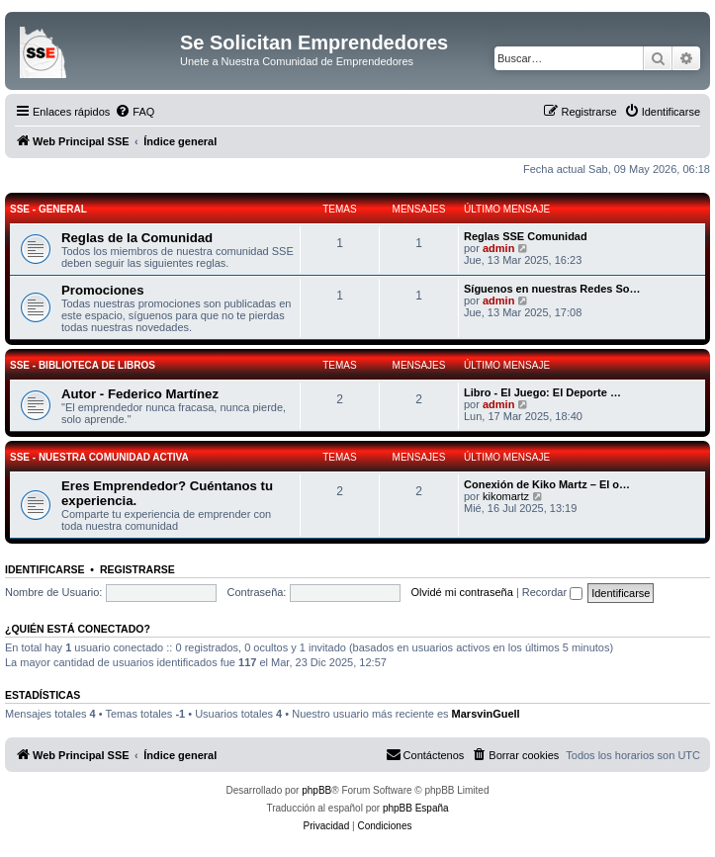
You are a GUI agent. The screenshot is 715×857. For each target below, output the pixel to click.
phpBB (316, 790)
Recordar (552, 592)
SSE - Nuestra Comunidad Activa (99, 457)
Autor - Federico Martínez (140, 393)
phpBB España (416, 808)
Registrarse (137, 569)
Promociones (102, 290)
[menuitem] (134, 112)
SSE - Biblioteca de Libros (82, 365)
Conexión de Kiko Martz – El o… (547, 484)
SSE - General (48, 209)
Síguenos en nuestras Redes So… (552, 289)
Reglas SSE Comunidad (525, 236)
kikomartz (506, 496)
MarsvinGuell (486, 714)
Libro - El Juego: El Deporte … (542, 392)
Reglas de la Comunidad (137, 237)
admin (498, 248)
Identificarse (45, 569)
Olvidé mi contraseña (462, 592)
